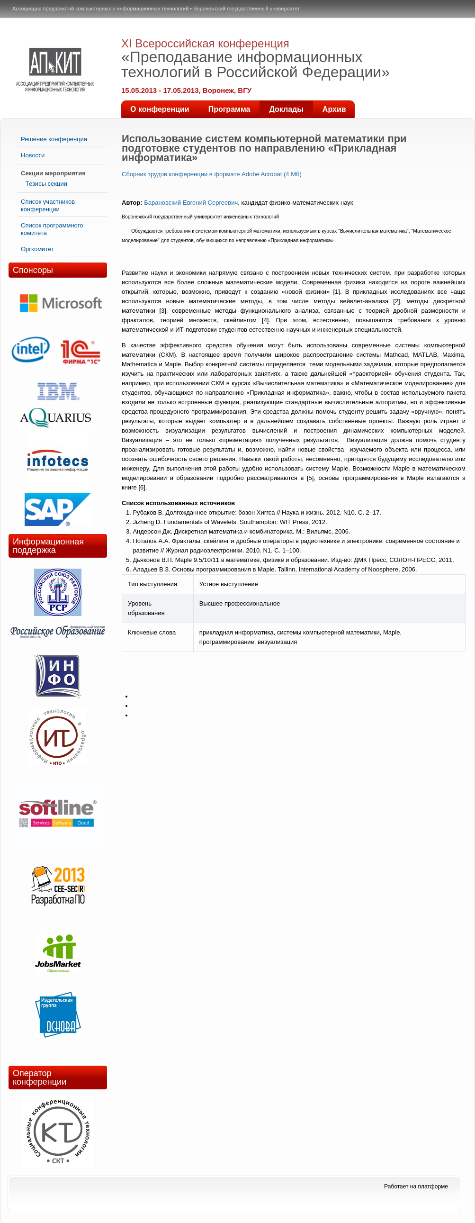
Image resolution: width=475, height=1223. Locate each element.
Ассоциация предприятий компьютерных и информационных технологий (100, 8)
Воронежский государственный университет (246, 8)
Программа (229, 109)
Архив (334, 109)
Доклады (286, 109)
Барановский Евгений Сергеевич (191, 202)
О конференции (159, 109)
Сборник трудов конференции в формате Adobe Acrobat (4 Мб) (212, 174)
